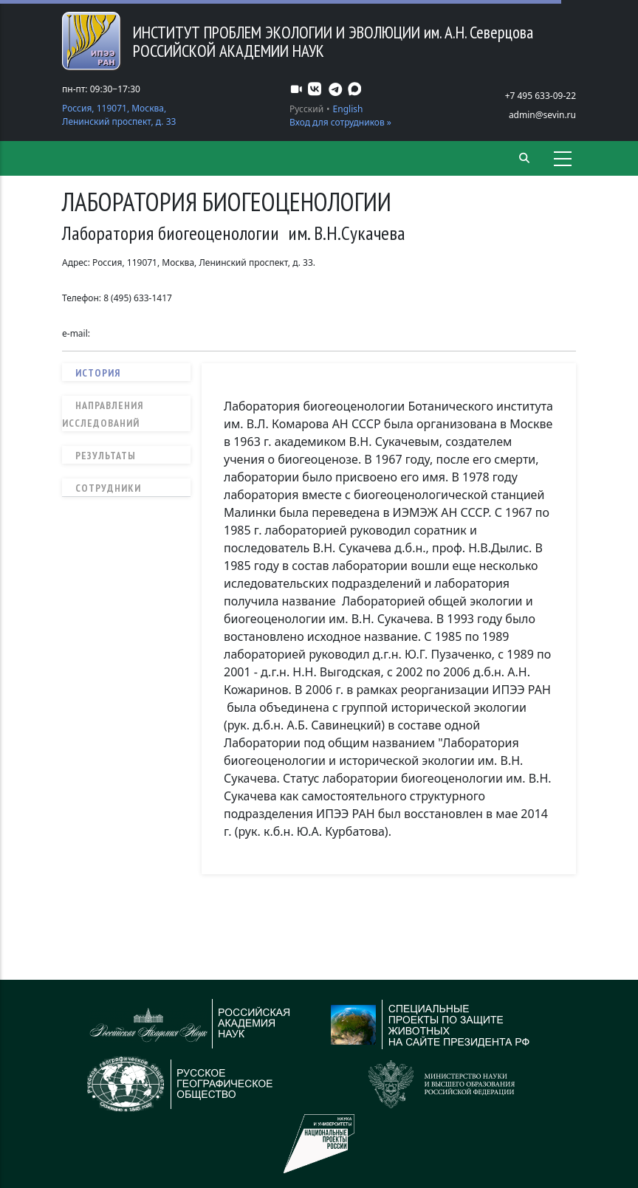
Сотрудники (108, 488)
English (348, 109)
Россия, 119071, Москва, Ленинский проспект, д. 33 (119, 115)
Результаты (105, 455)
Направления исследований (102, 414)
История (97, 373)
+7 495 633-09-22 (540, 95)
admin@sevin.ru (542, 115)
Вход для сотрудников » (340, 122)
